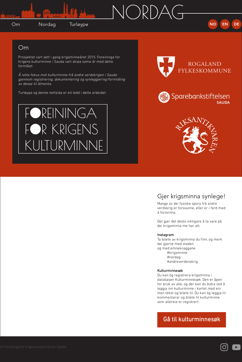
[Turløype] (78, 24)
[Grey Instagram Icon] (224, 347)
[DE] (237, 24)
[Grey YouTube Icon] (236, 347)
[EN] (225, 24)
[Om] (15, 24)
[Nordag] (47, 24)
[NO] (213, 24)
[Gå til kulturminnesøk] (191, 319)
